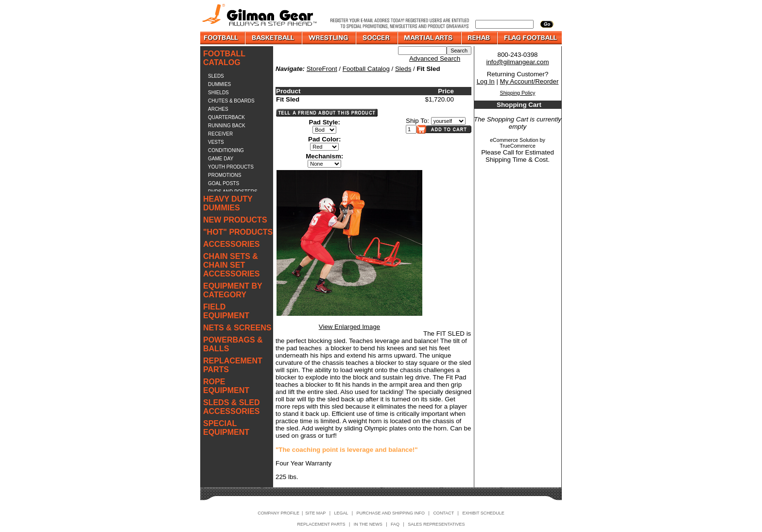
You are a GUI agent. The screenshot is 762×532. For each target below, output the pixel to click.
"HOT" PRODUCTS (238, 232)
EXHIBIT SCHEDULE (483, 513)
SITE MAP (315, 513)
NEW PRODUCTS (235, 220)
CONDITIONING (226, 150)
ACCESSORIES (231, 244)
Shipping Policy (518, 93)
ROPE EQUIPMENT (226, 386)
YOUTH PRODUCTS (231, 167)
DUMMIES (219, 84)
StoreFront (322, 68)
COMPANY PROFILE (278, 513)
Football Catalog (366, 68)
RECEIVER (220, 134)
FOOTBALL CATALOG (224, 58)
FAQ (395, 524)
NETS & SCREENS (237, 328)
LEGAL (341, 513)
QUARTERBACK (226, 117)
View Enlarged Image (349, 326)
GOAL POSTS (223, 183)
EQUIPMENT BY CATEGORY (232, 290)
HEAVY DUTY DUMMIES (227, 203)
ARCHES (218, 109)
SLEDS (216, 76)
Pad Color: (324, 139)
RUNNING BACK (226, 125)
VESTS (216, 142)
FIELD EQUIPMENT (226, 311)
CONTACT (443, 513)
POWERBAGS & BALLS (233, 344)
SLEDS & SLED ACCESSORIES (231, 406)
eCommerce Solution (514, 140)
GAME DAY (220, 158)
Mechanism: (324, 156)
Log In (486, 81)
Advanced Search (434, 58)
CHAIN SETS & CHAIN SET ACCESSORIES (231, 265)
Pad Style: (324, 122)
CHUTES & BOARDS (231, 100)
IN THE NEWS (368, 524)
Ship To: (417, 120)
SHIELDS (218, 92)
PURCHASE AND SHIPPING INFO (391, 513)
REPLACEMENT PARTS (232, 365)
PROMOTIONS (224, 175)
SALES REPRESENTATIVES (436, 524)
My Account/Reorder (529, 81)
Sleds (403, 68)
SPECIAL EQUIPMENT (226, 427)
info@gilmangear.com (517, 62)
